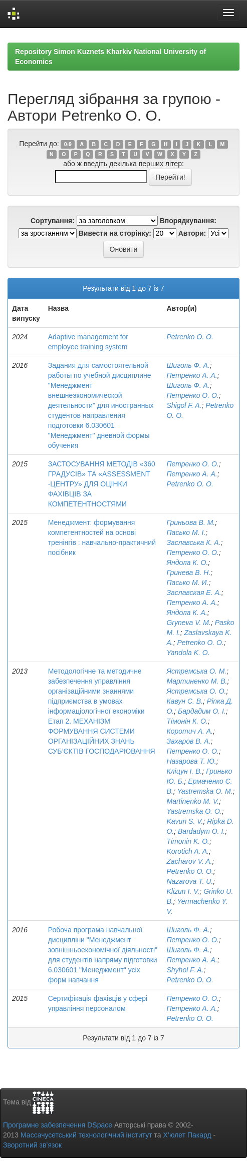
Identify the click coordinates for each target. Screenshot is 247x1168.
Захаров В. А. (188, 741)
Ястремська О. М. (196, 671)
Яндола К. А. (186, 613)
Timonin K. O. (187, 841)
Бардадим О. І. (202, 711)
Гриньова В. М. (190, 522)
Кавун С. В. (184, 701)
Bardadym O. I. (201, 831)
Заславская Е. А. (193, 593)
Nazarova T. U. (189, 881)
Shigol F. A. (183, 405)
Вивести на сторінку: (115, 233)
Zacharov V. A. (189, 861)
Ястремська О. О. (196, 691)
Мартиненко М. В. (196, 681)
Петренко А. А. (191, 375)
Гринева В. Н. (188, 572)
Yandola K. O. (187, 653)
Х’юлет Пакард (187, 1135)
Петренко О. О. (192, 395)
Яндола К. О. (187, 562)
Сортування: (53, 221)
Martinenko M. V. (192, 801)
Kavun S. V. (184, 821)
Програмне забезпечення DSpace (57, 1125)
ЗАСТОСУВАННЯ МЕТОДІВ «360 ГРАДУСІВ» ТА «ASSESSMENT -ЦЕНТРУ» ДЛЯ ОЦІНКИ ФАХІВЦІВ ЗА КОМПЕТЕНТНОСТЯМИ (101, 484)
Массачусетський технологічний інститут (86, 1135)
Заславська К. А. (193, 542)
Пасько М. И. (187, 582)
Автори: (192, 233)
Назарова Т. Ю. (191, 761)
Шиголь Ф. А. (187, 365)
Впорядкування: (188, 221)
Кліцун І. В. (184, 771)
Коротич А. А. (189, 731)
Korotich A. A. (187, 851)
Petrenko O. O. (189, 337)
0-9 (68, 144)
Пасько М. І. (185, 532)
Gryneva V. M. (188, 623)
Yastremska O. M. (204, 791)
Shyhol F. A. (184, 970)
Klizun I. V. (182, 891)
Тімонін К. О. (186, 721)
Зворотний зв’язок (32, 1145)
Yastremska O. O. (193, 811)
